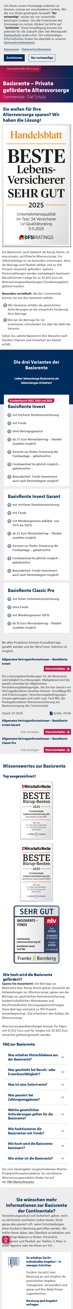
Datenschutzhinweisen (19, 42)
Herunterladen (55, 668)
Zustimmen (14, 58)
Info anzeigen (30, 732)
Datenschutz (12, 35)
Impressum (11, 49)
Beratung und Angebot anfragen (41, 1302)
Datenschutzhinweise (36, 49)
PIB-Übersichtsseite (20, 1182)
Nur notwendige (42, 58)
